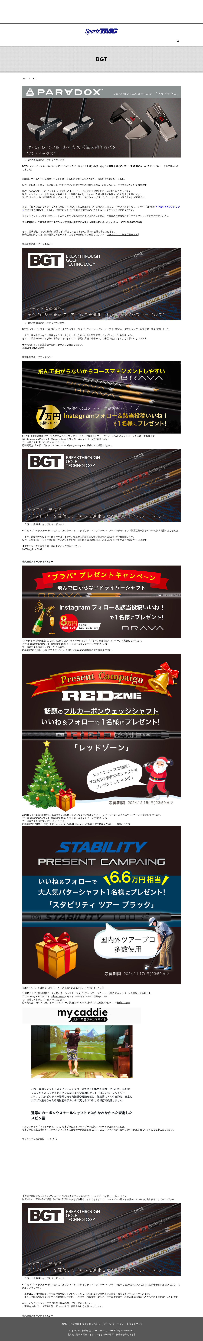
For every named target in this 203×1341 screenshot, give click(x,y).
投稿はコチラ (123, 824)
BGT (65, 41)
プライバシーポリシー (115, 1324)
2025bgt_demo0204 (32, 549)
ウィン (55, 41)
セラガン (131, 41)
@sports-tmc (58, 439)
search (160, 41)
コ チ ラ (53, 1139)
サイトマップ (135, 1324)
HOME (44, 41)
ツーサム (100, 41)
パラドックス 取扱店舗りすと (122, 234)
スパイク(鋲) (116, 41)
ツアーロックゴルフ (82, 41)
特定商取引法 (77, 1324)
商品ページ (52, 178)
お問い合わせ (146, 41)
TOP (24, 78)
